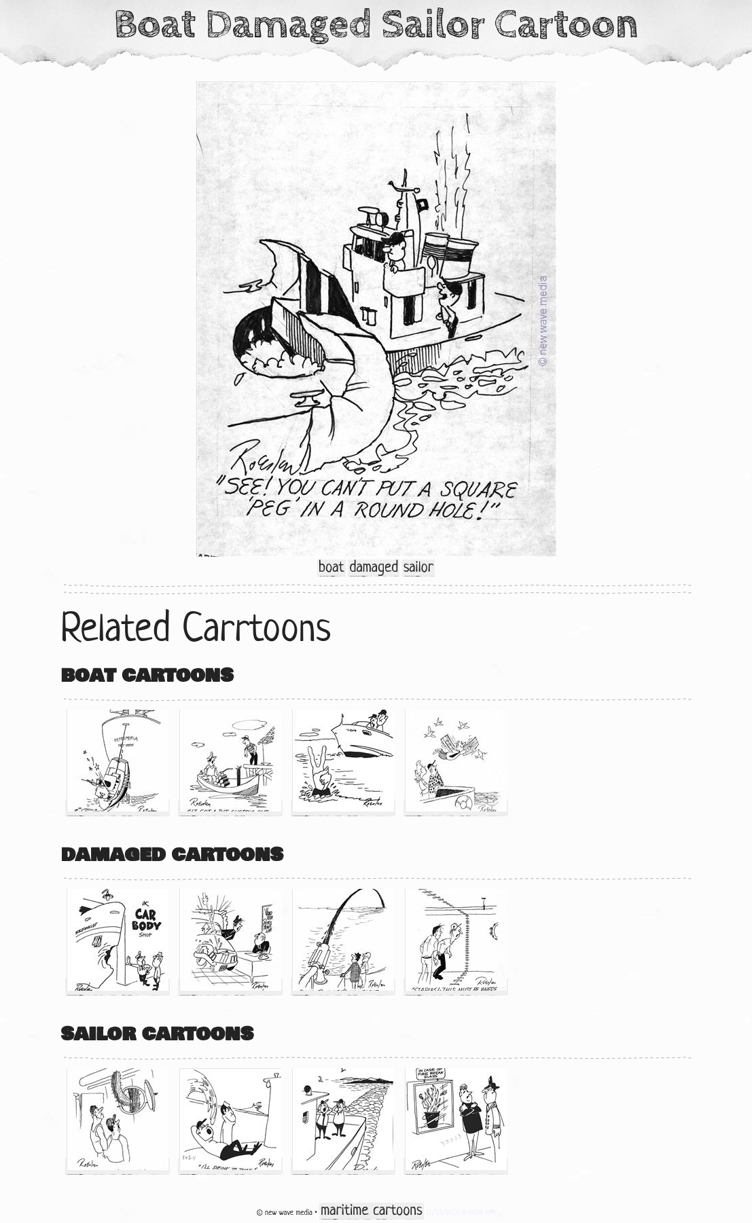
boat (331, 568)
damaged (373, 568)
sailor (419, 568)
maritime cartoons (371, 1211)
